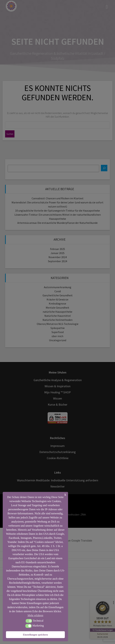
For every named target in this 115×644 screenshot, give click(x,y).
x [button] (65, 494)
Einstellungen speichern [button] (35, 634)
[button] (29, 621)
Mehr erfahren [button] (35, 615)
